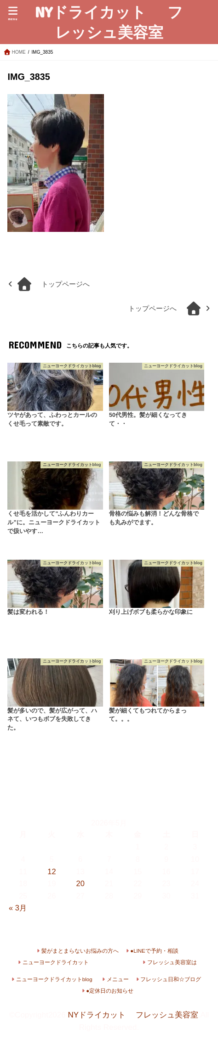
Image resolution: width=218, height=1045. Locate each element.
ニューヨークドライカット (56, 962)
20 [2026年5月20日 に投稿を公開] (80, 883)
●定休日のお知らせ (109, 991)
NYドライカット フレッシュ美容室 (109, 22)
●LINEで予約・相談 (154, 951)
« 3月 (18, 908)
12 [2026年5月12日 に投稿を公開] (51, 871)
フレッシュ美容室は (172, 962)
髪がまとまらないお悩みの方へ (80, 951)
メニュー (118, 979)
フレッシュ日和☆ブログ (170, 979)
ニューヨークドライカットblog (54, 979)
